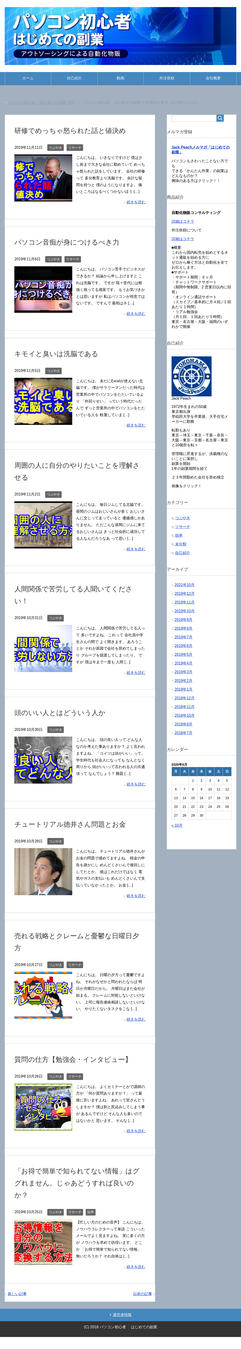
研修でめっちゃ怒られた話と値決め (79, 130)
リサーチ (74, 147)
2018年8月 (184, 727)
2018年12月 (185, 700)
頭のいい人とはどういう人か (67, 712)
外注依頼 (166, 78)
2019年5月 (184, 657)
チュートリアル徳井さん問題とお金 (79, 823)
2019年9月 (184, 622)
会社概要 (213, 78)
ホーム (28, 78)
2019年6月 (184, 648)
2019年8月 (184, 631)
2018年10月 (185, 718)
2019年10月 (185, 613)
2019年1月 (184, 692)
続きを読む (136, 202)
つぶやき (55, 147)
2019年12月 (185, 596)
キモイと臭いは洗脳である (63, 353)
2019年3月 (184, 674)
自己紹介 (74, 78)
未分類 (180, 546)
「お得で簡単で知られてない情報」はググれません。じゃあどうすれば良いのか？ (79, 1194)
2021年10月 (185, 587)
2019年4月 (184, 666)
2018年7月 (184, 735)
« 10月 (177, 828)
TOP (42, 103)
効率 (90, 1224)
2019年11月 (185, 605)
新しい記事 (17, 1306)
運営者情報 (122, 1327)
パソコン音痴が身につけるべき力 (75, 241)
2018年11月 (185, 709)
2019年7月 (184, 639)
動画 (120, 78)
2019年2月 (184, 683)
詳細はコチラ (183, 224)
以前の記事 (142, 1306)
